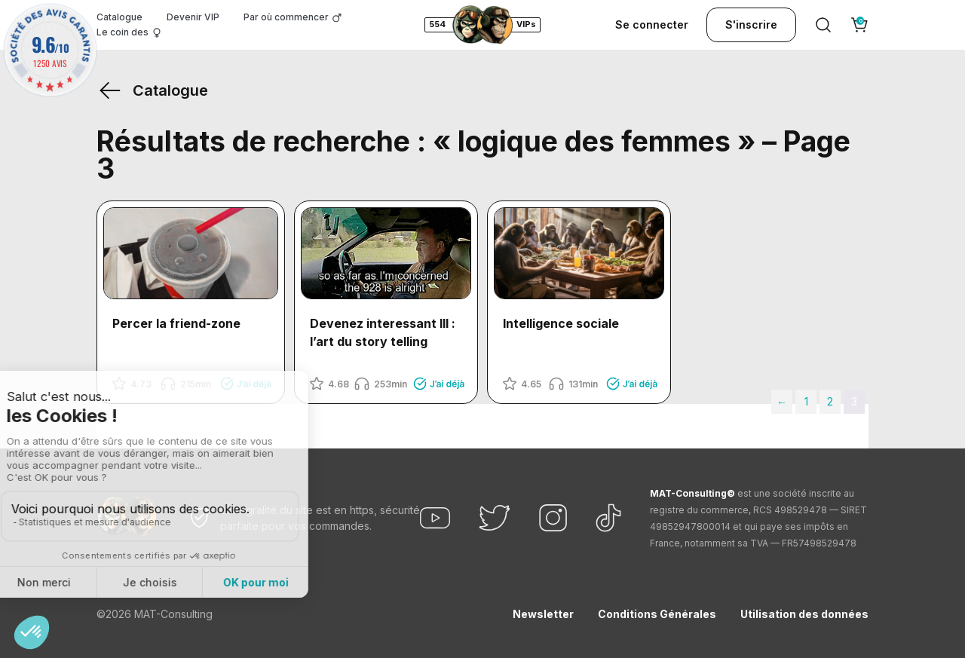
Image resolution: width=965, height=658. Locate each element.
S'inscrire (751, 24)
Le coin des (122, 32)
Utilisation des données (804, 614)
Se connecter (651, 24)
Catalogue (119, 17)
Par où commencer (286, 17)
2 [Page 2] (830, 401)
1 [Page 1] (806, 401)
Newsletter (543, 614)
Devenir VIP (193, 17)
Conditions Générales (657, 614)
